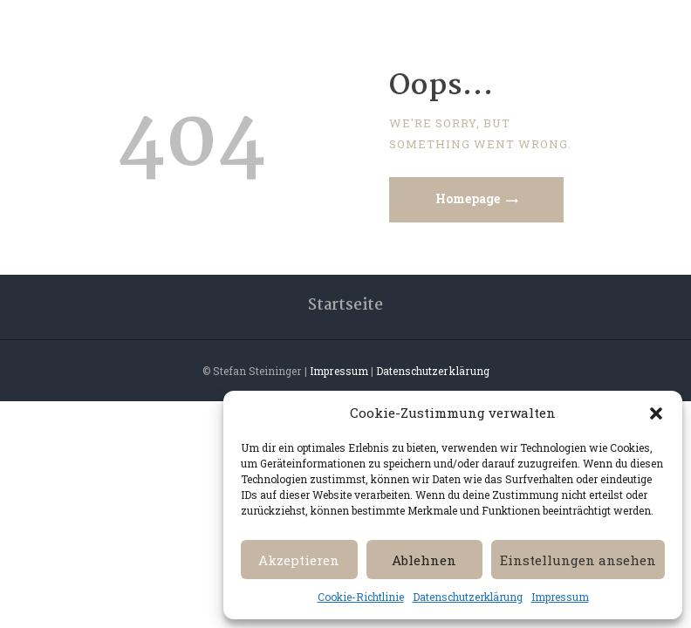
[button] (656, 413)
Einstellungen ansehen (578, 560)
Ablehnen (424, 560)
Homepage (467, 198)
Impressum (560, 597)
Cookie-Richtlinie (361, 597)
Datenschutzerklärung (468, 597)
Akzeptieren (298, 560)
